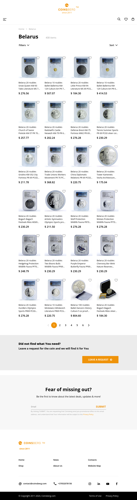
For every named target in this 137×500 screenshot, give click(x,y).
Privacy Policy (112, 495)
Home (21, 29)
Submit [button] (101, 406)
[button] (38, 58)
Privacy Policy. (88, 414)
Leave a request (100, 359)
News (56, 459)
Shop (21, 465)
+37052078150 (62, 483)
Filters (24, 45)
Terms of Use (95, 495)
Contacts (92, 459)
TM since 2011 (68, 8)
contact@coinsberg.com (32, 483)
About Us (57, 465)
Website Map (94, 465)
